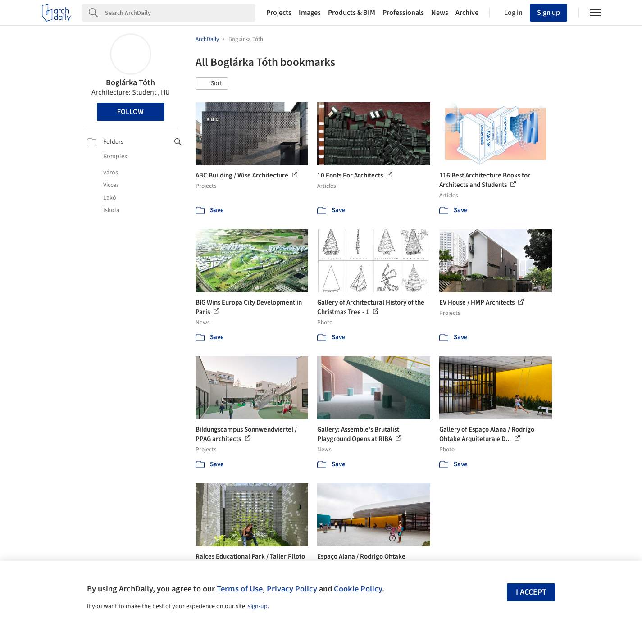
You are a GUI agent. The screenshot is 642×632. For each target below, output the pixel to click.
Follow (130, 112)
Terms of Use (240, 589)
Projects (278, 12)
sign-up (258, 606)
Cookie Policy (358, 589)
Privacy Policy (292, 589)
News (439, 12)
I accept (531, 592)
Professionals (403, 12)
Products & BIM (351, 12)
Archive (466, 12)
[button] (212, 83)
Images (310, 12)
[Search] (180, 13)
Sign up (548, 13)
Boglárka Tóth (130, 82)
